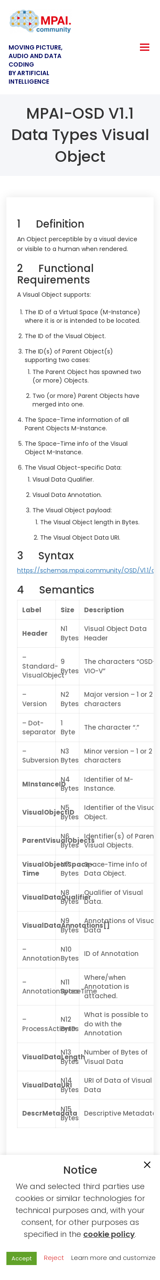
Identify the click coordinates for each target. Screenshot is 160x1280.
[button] (147, 1165)
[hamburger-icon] (144, 47)
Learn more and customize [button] (113, 1257)
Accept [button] (22, 1258)
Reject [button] (54, 1257)
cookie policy (109, 1234)
